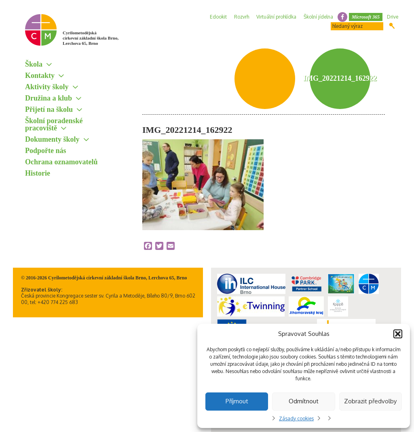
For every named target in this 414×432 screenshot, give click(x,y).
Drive (392, 17)
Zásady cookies (296, 418)
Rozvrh (241, 17)
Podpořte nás (45, 151)
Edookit (218, 17)
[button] (398, 334)
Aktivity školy (47, 87)
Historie (37, 173)
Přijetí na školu (49, 109)
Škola (33, 64)
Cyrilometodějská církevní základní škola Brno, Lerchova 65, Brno (90, 38)
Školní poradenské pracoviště (54, 124)
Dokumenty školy (52, 139)
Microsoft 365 (366, 17)
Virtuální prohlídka (276, 17)
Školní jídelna (318, 17)
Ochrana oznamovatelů (61, 162)
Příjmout (237, 401)
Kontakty (40, 75)
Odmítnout (304, 401)
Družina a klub (48, 98)
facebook (342, 17)
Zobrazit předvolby (370, 401)
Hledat (392, 26)
